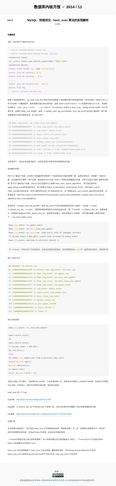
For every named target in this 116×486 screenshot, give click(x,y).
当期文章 (10, 21)
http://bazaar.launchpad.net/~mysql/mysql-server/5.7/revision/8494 (44, 414)
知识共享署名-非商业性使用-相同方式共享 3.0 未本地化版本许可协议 (58, 480)
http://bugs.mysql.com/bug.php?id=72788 (33, 399)
